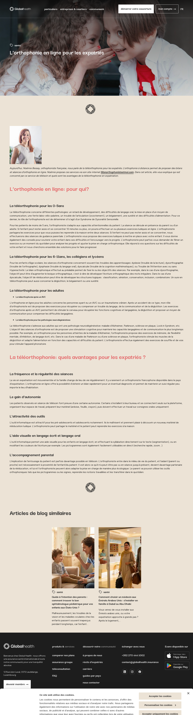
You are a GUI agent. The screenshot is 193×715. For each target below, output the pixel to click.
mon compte (165, 9)
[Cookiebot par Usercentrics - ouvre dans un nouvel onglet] (19, 709)
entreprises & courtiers (73, 9)
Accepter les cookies (160, 672)
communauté (96, 9)
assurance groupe (62, 662)
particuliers (50, 9)
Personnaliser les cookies (160, 681)
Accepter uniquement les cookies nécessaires (160, 691)
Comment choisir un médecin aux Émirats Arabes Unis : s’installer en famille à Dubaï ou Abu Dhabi (118, 600)
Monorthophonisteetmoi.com (117, 172)
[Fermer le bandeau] (188, 669)
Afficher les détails (50, 709)
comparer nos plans (63, 655)
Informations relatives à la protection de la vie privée (89, 693)
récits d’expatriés (93, 662)
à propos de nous (92, 655)
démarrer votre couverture (136, 9)
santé (17, 45)
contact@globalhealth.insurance (140, 662)
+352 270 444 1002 (133, 655)
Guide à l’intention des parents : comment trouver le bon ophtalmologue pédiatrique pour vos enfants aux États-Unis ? (72, 602)
